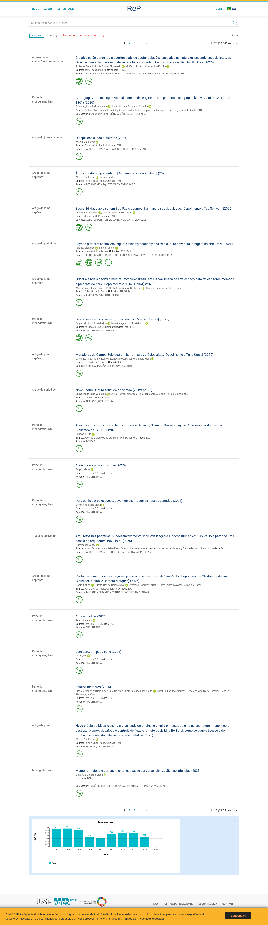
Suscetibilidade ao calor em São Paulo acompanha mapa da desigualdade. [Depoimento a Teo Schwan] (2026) (154, 208)
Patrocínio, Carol (192, 585)
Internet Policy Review (96, 251)
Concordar (238, 916)
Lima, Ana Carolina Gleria (89, 774)
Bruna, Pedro (117, 393)
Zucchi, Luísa (164, 691)
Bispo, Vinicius (83, 691)
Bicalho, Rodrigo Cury (115, 358)
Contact (227, 904)
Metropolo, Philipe (164, 393)
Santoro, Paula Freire (139, 358)
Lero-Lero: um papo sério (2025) (98, 652)
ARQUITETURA (94, 149)
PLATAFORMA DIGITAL (161, 255)
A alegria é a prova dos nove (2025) (101, 465)
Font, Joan (131, 393)
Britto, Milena (113, 288)
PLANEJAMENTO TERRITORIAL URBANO (125, 149)
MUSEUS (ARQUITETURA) (100, 746)
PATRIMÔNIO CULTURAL (99, 785)
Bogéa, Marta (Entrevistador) (91, 323)
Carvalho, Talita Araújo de (89, 358)
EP (119, 70)
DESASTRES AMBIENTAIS (135, 592)
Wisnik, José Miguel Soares (90, 288)
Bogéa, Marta (83, 469)
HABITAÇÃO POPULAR (138, 552)
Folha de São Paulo (94, 145)
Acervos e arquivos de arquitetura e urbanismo (109, 437)
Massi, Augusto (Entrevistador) (128, 323)
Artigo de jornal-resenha (47, 137)
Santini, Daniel (106, 247)
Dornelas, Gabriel (219, 691)
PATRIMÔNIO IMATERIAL (152, 785)
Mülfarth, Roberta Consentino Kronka (146, 66)
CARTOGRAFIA (138, 113)
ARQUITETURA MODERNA (100, 330)
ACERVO (90, 441)
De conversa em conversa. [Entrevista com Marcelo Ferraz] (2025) (122, 319)
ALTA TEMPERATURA (97, 219)
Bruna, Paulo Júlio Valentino (91, 393)
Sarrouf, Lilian (157, 585)
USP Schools (66, 8)
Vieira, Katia (181, 393)
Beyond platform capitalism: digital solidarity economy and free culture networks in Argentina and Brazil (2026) (154, 244)
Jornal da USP (91, 216)
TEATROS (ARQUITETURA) (100, 401)
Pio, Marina (178, 691)
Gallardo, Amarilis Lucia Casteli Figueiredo (98, 66)
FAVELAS (141, 219)
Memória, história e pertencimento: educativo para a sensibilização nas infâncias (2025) (138, 770)
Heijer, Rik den (145, 393)
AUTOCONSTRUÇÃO (114, 552)
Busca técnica (207, 904)
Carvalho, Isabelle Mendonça (91, 106)
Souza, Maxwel (174, 585)
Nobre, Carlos (83, 585)
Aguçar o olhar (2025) (91, 616)
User (219, 8)
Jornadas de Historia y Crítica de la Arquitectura (184, 548)
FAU (124, 70)
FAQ (155, 904)
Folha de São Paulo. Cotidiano (100, 588)
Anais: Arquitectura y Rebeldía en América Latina (110, 548)
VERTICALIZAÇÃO (96, 365)
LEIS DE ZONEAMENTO (119, 365)
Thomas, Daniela (155, 288)
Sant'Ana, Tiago (173, 288)
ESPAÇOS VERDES (176, 73)
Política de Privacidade (178, 904)
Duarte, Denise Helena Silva (117, 212)
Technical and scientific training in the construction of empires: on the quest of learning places (135, 110)
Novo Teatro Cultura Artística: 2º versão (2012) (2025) (114, 390)
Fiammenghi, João (86, 544)
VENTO (116, 592)
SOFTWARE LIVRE (138, 255)
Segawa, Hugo (83, 434)
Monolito (89, 397)
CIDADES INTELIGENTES (99, 73)
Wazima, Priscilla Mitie (105, 691)
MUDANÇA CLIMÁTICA (122, 219)
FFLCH (123, 291)
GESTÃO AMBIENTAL (153, 73)
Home (35, 8)
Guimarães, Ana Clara (197, 691)
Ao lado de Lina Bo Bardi (97, 327)
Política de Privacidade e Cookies (144, 918)
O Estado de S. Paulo (95, 291)
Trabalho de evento (44, 535)
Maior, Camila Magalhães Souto (135, 691)
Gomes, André (107, 177)
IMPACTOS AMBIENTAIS (127, 73)
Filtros (36, 35)
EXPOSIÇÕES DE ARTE (98, 295)
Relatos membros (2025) (93, 687)
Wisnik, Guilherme (85, 142)
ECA (123, 251)
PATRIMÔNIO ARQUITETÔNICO (103, 184)
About (48, 8)
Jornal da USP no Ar (95, 70)
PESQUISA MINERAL (97, 113)
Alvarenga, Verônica (86, 694)
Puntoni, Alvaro (84, 620)
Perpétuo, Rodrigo (138, 585)
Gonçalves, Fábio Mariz (88, 504)
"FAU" (54, 36)
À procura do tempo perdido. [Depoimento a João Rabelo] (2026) (121, 173)
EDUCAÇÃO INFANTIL (125, 785)
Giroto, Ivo (81, 655)
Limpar (235, 35)
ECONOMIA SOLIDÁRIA (98, 255)
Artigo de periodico (44, 243)
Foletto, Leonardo (85, 247)
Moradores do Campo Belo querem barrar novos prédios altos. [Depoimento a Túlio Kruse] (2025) (144, 354)
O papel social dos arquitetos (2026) (101, 138)
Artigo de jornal (41, 725)
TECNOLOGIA (119, 255)
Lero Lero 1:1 (91, 473)
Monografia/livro (42, 770)
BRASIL (116, 295)
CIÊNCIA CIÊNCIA (119, 113)
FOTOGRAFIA (128, 184)
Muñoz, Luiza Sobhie (87, 212)
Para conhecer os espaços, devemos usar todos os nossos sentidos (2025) (129, 501)
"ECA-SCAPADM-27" (92, 36)
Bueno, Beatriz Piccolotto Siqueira (129, 106)
